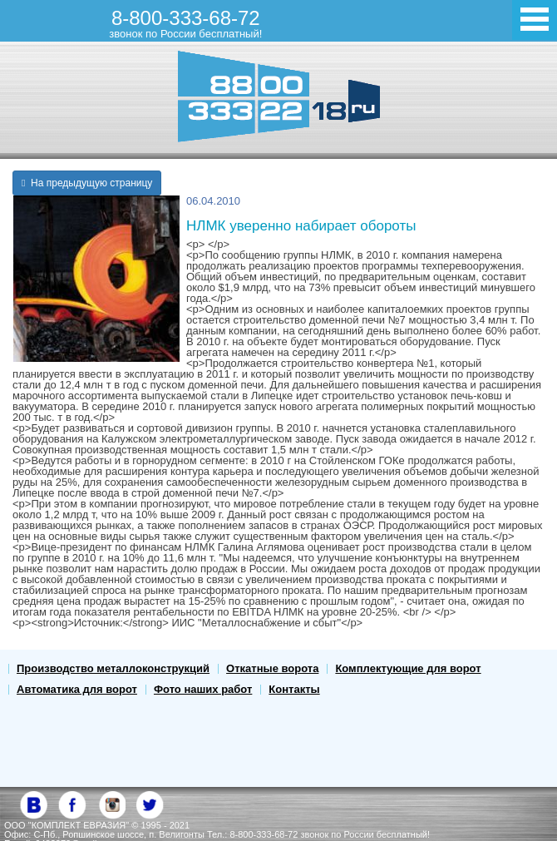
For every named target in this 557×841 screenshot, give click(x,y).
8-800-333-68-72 (185, 23)
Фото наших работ (203, 689)
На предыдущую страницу (87, 183)
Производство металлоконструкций (113, 668)
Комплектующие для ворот (408, 668)
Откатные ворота (272, 668)
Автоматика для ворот (77, 689)
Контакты (294, 689)
